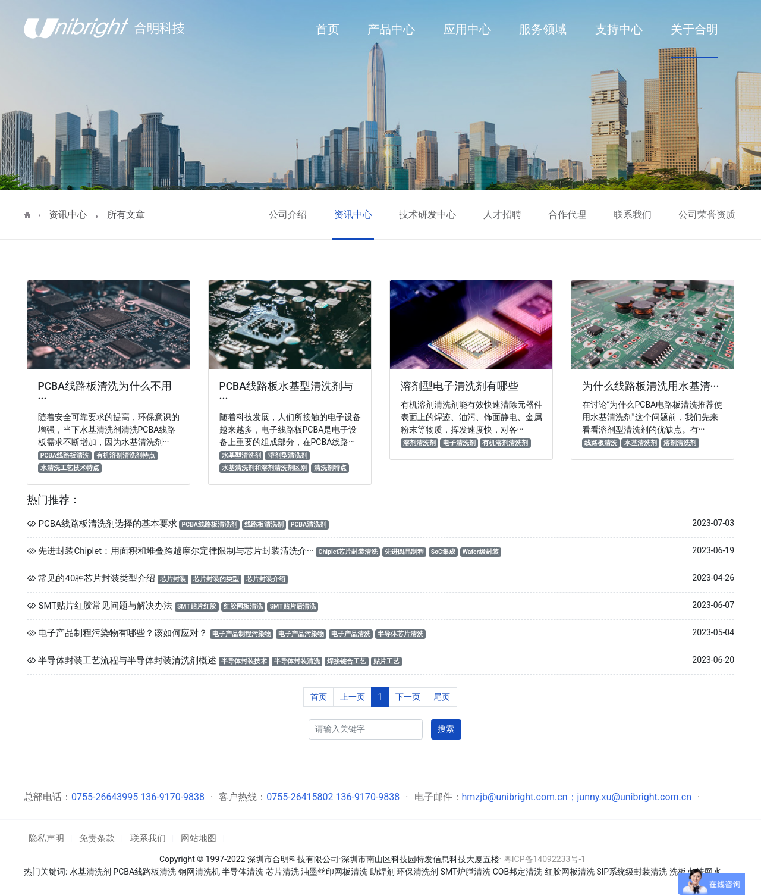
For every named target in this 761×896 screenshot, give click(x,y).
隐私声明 (46, 838)
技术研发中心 (427, 214)
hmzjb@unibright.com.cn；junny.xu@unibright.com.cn (576, 797)
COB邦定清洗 (517, 871)
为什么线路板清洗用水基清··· (650, 386)
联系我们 (633, 214)
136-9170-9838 (172, 797)
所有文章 (126, 214)
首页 (318, 696)
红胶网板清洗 (570, 871)
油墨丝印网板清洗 (334, 871)
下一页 (407, 696)
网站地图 (198, 838)
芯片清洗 (282, 871)
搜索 (446, 729)
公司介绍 (288, 214)
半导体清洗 (242, 871)
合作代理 (567, 214)
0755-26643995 (104, 797)
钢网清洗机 (199, 871)
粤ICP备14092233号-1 (545, 859)
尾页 (441, 696)
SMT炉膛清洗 (466, 871)
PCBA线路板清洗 (144, 871)
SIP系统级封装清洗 (632, 871)
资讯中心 (68, 214)
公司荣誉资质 (706, 214)
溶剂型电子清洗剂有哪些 (459, 386)
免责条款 (97, 838)
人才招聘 (502, 214)
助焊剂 (382, 871)
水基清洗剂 (90, 871)
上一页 (352, 696)
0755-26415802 (299, 797)
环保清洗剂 (417, 871)
